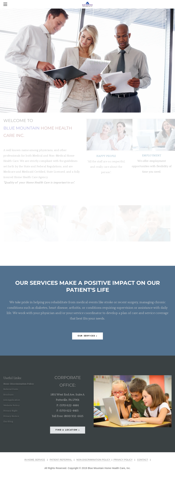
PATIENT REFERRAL (61, 459)
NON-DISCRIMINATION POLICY (93, 459)
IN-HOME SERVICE (34, 459)
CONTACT (142, 459)
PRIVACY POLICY (123, 459)
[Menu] (6, 4)
